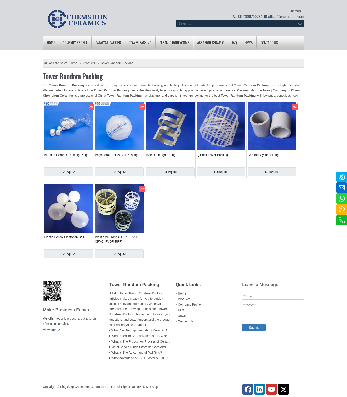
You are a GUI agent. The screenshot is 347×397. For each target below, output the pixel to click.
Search (300, 23)
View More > (51, 329)
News (249, 42)
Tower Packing (140, 42)
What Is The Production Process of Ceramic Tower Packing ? (153, 341)
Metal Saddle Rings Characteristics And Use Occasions (149, 347)
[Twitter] (283, 389)
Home (51, 42)
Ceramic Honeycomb (174, 42)
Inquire (68, 172)
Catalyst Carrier (108, 42)
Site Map (294, 11)
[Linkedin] (259, 389)
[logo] (77, 19)
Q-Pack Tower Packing (212, 155)
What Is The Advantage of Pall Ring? (136, 352)
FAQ (234, 42)
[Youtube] (271, 389)
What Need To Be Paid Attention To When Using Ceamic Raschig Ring (159, 336)
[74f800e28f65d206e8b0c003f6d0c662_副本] (52, 291)
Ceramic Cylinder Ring (263, 155)
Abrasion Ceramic (210, 42)
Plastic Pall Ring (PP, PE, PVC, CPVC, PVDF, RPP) (116, 239)
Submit (254, 327)
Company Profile (75, 42)
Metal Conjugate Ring (161, 155)
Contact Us (269, 42)
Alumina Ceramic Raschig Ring (65, 155)
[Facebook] (247, 389)
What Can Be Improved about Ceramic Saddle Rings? (148, 330)
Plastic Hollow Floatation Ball (64, 237)
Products (184, 299)
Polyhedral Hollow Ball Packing (116, 155)
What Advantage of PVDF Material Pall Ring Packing (147, 358)
